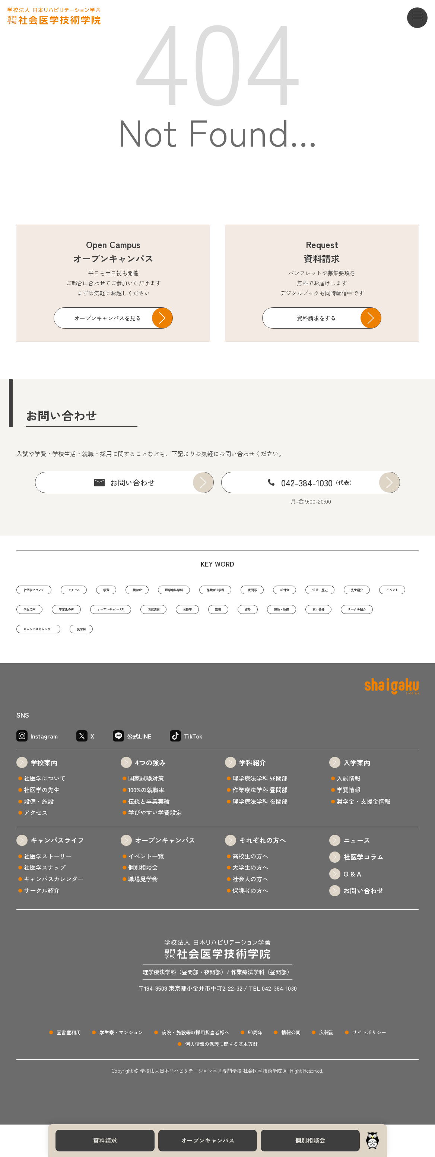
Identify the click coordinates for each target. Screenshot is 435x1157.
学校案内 (44, 795)
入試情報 (349, 810)
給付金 (34, 613)
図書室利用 (69, 1065)
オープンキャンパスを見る (107, 318)
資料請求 (105, 1140)
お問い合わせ (132, 482)
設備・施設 (39, 833)
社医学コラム (363, 889)
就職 (128, 636)
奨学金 (193, 591)
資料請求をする (316, 318)
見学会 (119, 659)
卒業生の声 (295, 613)
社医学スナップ (45, 899)
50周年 (255, 1065)
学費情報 (349, 822)
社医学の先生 (42, 822)
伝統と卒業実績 (149, 833)
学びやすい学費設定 (155, 844)
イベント (190, 613)
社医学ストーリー (48, 888)
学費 (150, 591)
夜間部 (363, 591)
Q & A (352, 906)
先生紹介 (139, 613)
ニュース (356, 872)
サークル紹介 (326, 636)
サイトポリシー (369, 1065)
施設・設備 (216, 636)
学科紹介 (252, 795)
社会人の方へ (250, 911)
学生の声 (241, 613)
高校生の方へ (250, 888)
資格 (168, 636)
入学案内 (356, 795)
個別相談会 (310, 1140)
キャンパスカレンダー (54, 659)
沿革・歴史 (85, 613)
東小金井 (270, 636)
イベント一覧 (146, 888)
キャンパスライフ (57, 872)
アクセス (105, 591)
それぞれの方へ (262, 872)
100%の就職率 (146, 822)
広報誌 (326, 1065)
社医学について (45, 591)
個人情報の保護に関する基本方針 (221, 1076)
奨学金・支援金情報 (363, 833)
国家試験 (37, 636)
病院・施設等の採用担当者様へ (195, 1065)
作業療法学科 (309, 591)
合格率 (85, 636)
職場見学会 (143, 911)
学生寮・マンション (121, 1065)
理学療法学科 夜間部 (260, 833)
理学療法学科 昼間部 (260, 810)
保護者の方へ (250, 922)
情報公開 (291, 1065)
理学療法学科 (247, 591)
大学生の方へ (250, 899)
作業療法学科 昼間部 (260, 822)
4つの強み (150, 795)
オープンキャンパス (208, 1140)
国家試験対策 (146, 810)
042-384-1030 (318, 482)
